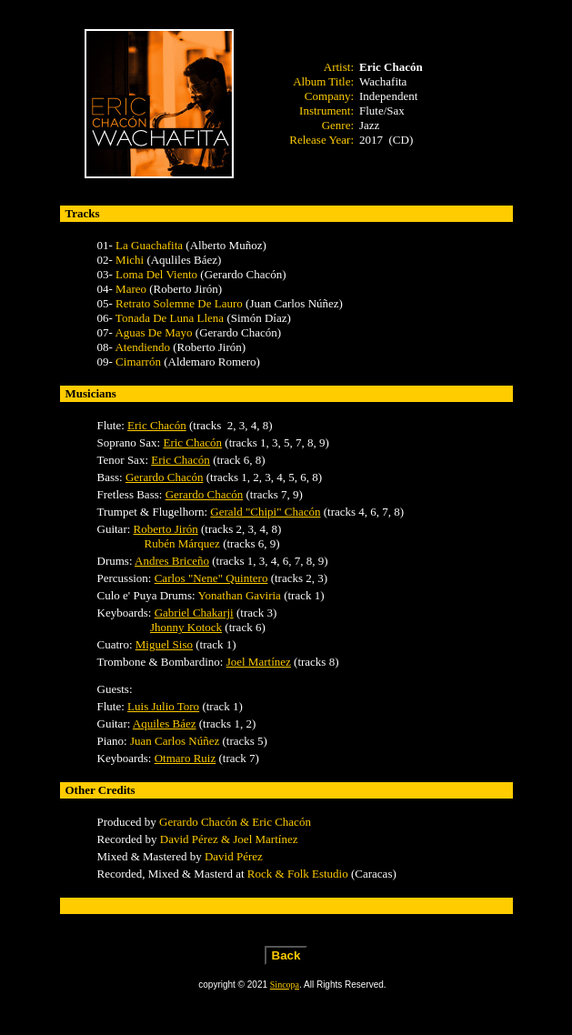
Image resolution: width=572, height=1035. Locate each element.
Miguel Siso (164, 644)
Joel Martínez (258, 661)
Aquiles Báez (164, 723)
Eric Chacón (156, 425)
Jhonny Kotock (186, 627)
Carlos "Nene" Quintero (211, 578)
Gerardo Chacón (164, 477)
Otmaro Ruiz (185, 758)
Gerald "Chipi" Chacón (265, 511)
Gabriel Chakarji (194, 612)
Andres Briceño (172, 561)
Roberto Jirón (166, 529)
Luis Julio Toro (163, 706)
